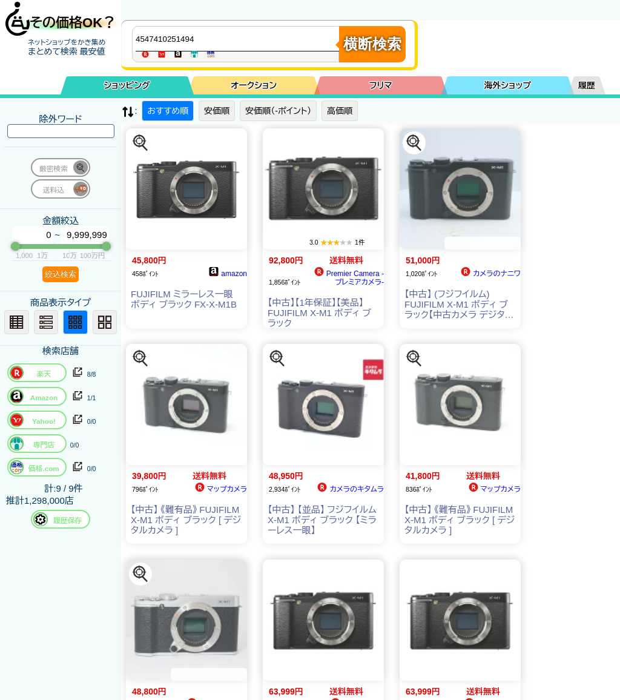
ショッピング (127, 85)
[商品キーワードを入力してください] (239, 39)
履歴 (586, 85)
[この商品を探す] (140, 142)
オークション (254, 85)
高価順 (339, 111)
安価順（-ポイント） (278, 111)
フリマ (380, 85)
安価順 (216, 111)
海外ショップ (507, 85)
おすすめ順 (167, 111)
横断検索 (372, 44)
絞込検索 (60, 274)
